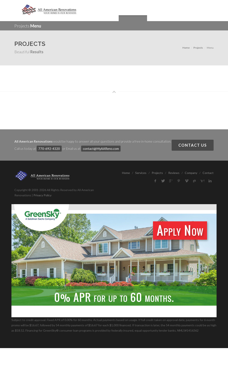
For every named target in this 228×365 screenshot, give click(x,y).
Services (140, 173)
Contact (208, 173)
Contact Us (192, 145)
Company (191, 173)
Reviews (173, 173)
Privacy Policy (42, 195)
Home (186, 47)
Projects (198, 47)
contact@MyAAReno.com (101, 148)
